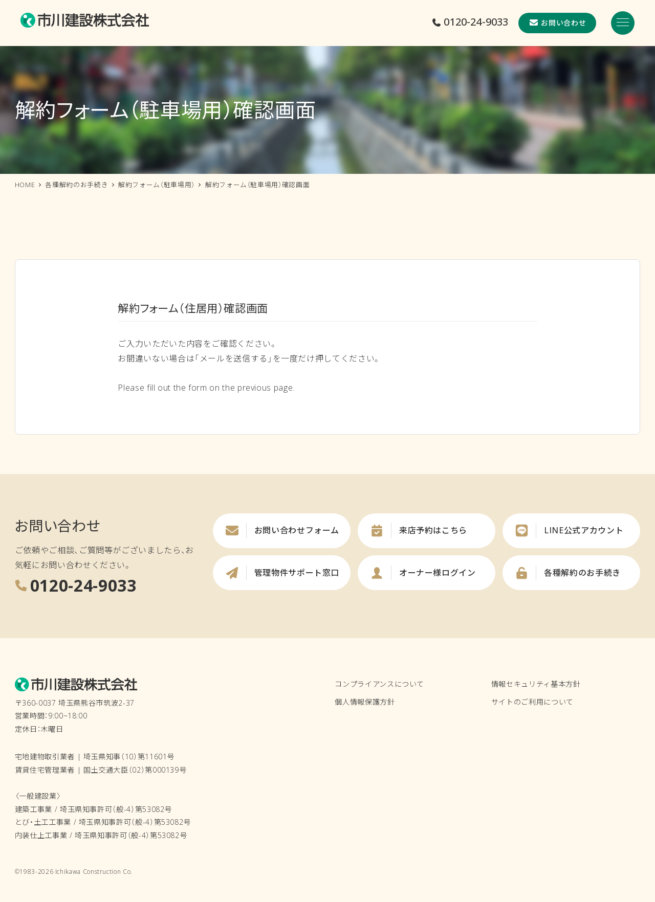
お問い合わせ (557, 23)
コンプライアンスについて (379, 684)
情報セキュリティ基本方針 (536, 684)
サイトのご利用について (532, 702)
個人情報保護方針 (365, 702)
